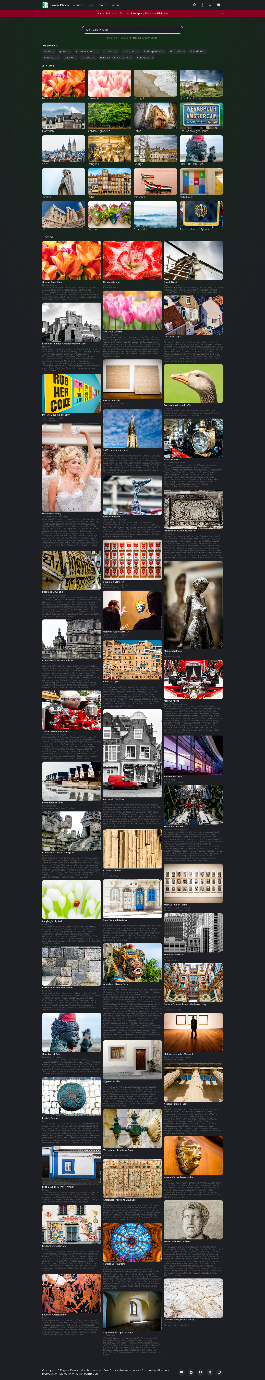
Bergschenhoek (49, 806)
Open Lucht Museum (174, 285)
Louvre (106, 1203)
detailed (70, 57)
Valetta (106, 684)
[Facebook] (200, 1372)
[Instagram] (219, 1372)
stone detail (51, 57)
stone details (145, 57)
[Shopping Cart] (218, 5)
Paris (105, 1267)
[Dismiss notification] (222, 13)
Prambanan (169, 534)
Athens (106, 874)
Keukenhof (108, 285)
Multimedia (177, 51)
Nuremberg (169, 780)
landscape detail (154, 51)
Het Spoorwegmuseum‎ (175, 463)
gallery (64, 51)
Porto (44, 1121)
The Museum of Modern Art (116, 404)
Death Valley (170, 1323)
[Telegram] (191, 1372)
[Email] (181, 1372)
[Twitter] (210, 1372)
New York (46, 347)
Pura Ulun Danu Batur (113, 987)
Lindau (45, 1249)
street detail (197, 51)
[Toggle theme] (203, 5)
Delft (166, 340)
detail (49, 51)
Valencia (168, 1180)
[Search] (195, 5)
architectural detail (87, 51)
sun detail (88, 57)
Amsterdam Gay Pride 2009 (54, 517)
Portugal (46, 1190)
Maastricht (169, 654)
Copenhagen (109, 1336)
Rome (166, 1007)
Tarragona (108, 1153)
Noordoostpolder (49, 285)
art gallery (110, 51)
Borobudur (47, 991)
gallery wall (131, 51)
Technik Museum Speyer (115, 520)
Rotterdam (169, 408)
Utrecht (46, 924)
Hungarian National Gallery (116, 57)
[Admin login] (210, 5)
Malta (106, 923)
